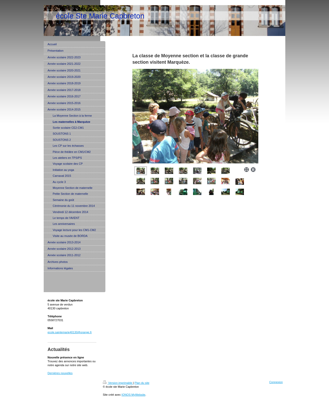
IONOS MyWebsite (133, 394)
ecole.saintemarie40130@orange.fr (70, 332)
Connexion (276, 382)
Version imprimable (118, 382)
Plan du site (142, 382)
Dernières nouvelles (60, 373)
